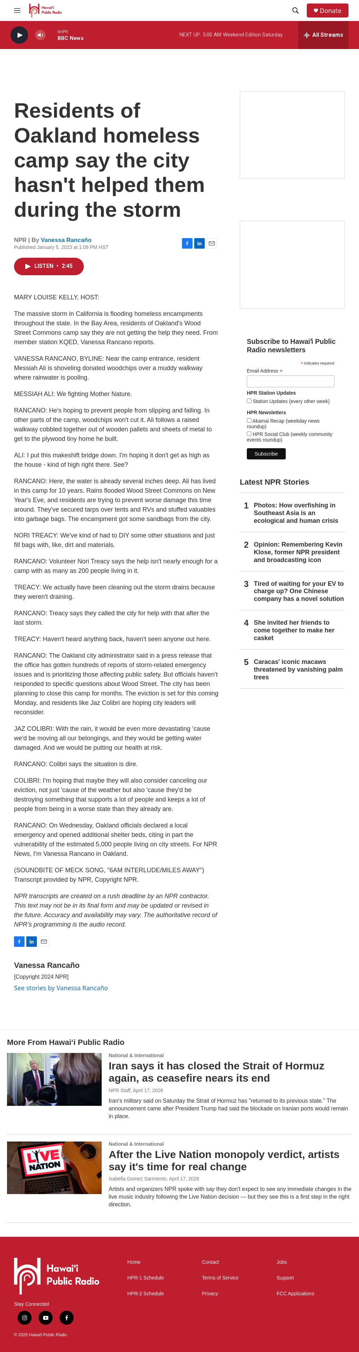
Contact (210, 1262)
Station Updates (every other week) (290, 401)
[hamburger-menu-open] (17, 11)
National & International (136, 1055)
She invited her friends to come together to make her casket (294, 630)
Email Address (265, 371)
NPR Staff (119, 1090)
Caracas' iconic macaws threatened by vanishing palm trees (298, 669)
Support (285, 1278)
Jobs (282, 1262)
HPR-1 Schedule (145, 1278)
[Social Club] (292, 264)
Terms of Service (220, 1278)
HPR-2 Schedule (145, 1293)
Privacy (210, 1293)
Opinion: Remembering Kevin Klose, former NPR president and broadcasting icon (298, 552)
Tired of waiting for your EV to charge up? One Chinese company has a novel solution (299, 591)
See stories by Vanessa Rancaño (61, 988)
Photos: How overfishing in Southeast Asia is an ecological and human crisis (296, 513)
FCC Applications (295, 1293)
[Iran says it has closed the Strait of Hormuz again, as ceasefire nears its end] (54, 1079)
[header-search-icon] (295, 10)
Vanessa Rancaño (66, 240)
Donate (330, 10)
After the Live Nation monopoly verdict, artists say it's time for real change (224, 1160)
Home (133, 1262)
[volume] (40, 35)
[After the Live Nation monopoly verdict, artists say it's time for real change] (54, 1168)
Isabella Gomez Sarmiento (138, 1178)
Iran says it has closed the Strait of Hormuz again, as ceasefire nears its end (216, 1072)
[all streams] (323, 35)
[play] (19, 35)
